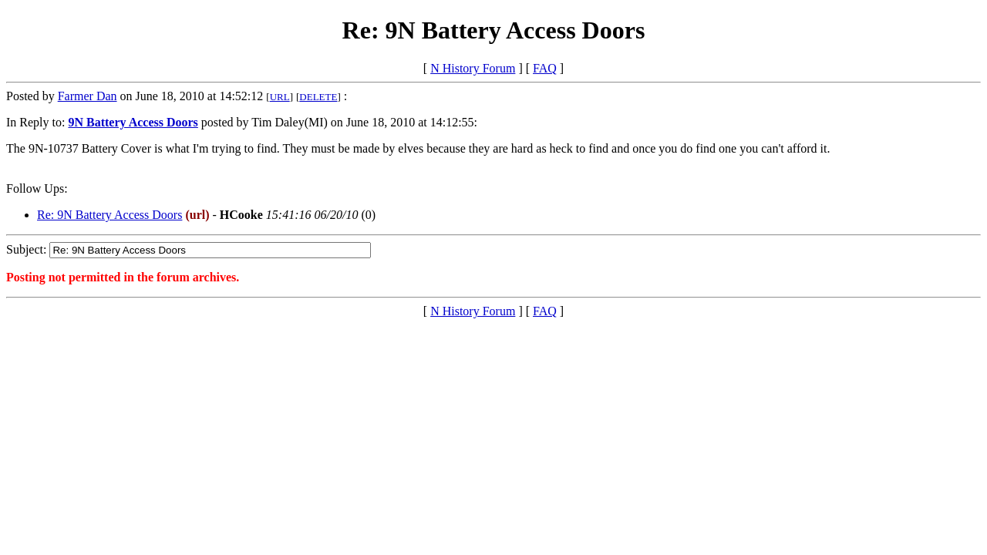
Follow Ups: (37, 188)
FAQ (545, 68)
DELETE (318, 97)
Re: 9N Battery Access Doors (109, 214)
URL (280, 97)
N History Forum (472, 68)
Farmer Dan (87, 96)
